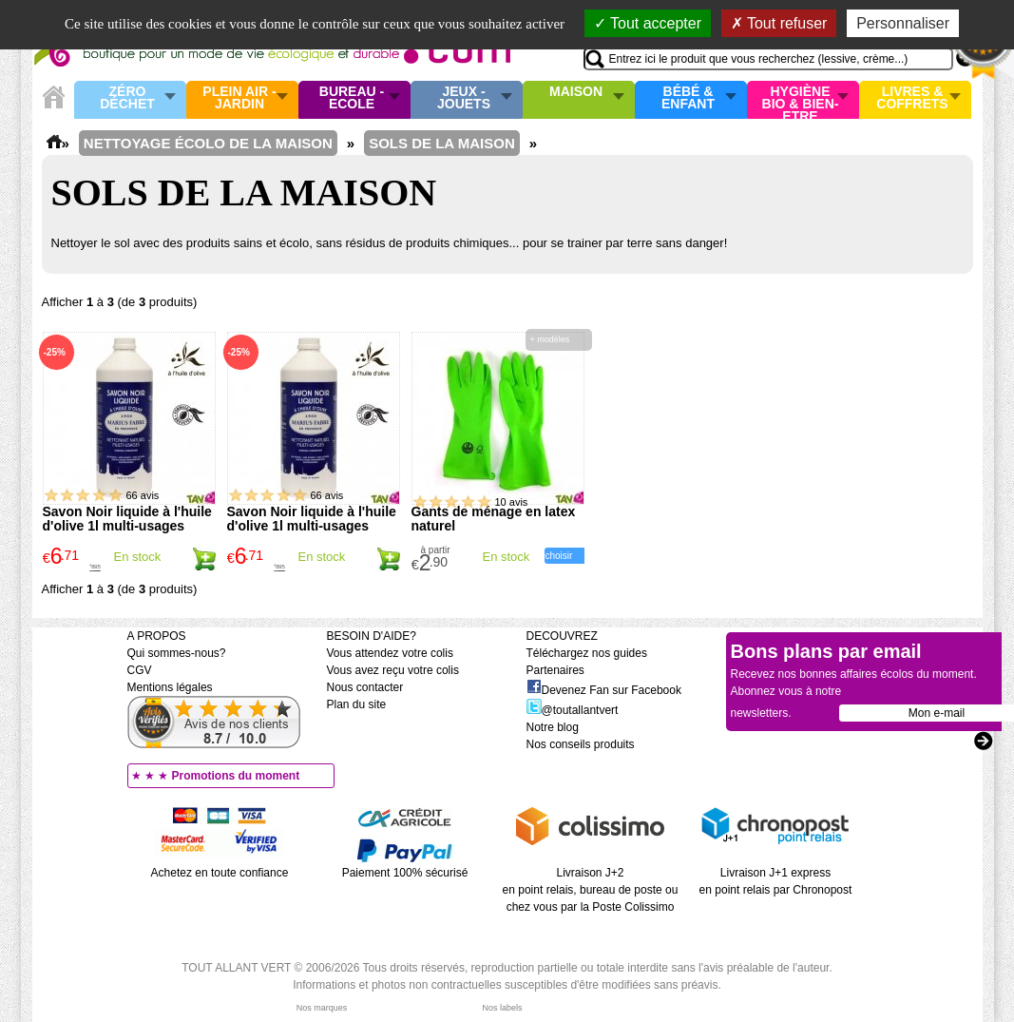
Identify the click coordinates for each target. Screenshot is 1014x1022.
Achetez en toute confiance (220, 872)
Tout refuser (779, 23)
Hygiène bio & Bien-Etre (800, 100)
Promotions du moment (236, 775)
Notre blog (552, 727)
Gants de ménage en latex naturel (493, 518)
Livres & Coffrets (911, 98)
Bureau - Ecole (351, 98)
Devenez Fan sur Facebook (603, 690)
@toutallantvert (572, 710)
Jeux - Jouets (463, 98)
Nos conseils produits (580, 744)
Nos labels (502, 1007)
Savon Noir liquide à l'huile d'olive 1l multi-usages (127, 518)
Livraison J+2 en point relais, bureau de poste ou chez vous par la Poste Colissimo (591, 890)
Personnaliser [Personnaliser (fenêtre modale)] (902, 23)
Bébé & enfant (688, 98)
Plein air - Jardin (239, 98)
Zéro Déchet (127, 98)
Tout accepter (647, 23)
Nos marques (322, 1007)
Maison (576, 92)
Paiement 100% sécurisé (405, 872)
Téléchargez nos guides (586, 653)
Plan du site (357, 704)
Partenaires (555, 670)
